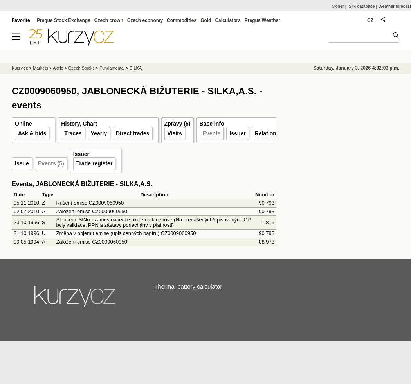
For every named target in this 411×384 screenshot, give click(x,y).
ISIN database (361, 6)
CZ (370, 20)
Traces (72, 133)
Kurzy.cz (20, 68)
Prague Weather (262, 20)
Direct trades (133, 133)
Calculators (227, 20)
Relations (267, 133)
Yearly (99, 133)
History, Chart (79, 123)
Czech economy (145, 20)
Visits (175, 133)
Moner (338, 6)
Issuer (237, 133)
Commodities (181, 20)
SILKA (136, 68)
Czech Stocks (81, 68)
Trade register (94, 163)
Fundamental (111, 68)
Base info (212, 123)
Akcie (58, 68)
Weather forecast (394, 6)
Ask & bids (32, 133)
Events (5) (51, 163)
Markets (40, 68)
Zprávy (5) (177, 123)
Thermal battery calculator (188, 286)
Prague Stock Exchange (63, 20)
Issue (22, 163)
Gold (205, 20)
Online (23, 123)
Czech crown (108, 20)
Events (212, 133)
